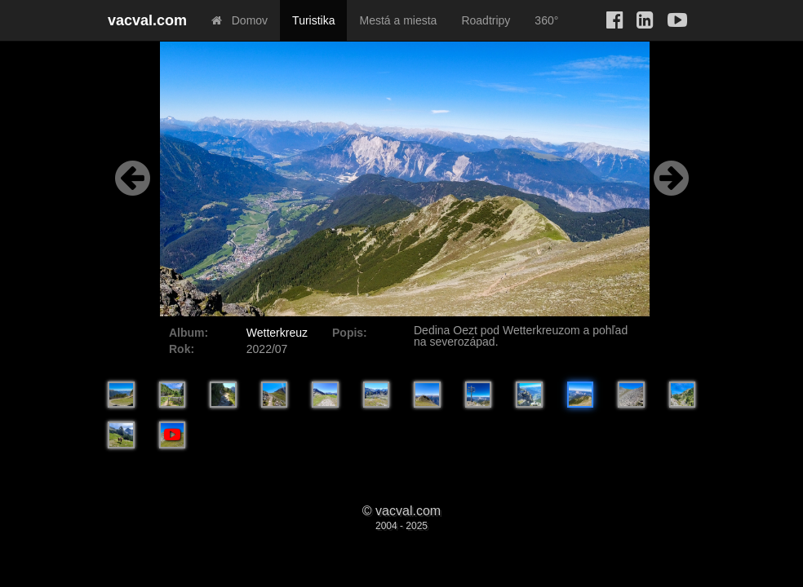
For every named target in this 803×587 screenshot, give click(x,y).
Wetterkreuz (277, 332)
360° (546, 20)
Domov (239, 20)
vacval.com (147, 20)
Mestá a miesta (398, 20)
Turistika (313, 20)
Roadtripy (485, 20)
